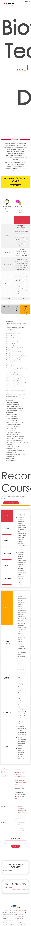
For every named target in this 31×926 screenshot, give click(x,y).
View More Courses (11, 503)
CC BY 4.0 (20, 913)
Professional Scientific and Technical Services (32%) (20, 779)
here (15, 795)
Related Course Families (15, 308)
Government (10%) (19, 785)
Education (6, 306)
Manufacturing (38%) (19, 773)
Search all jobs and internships (20, 886)
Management (17, 765)
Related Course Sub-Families (25, 309)
